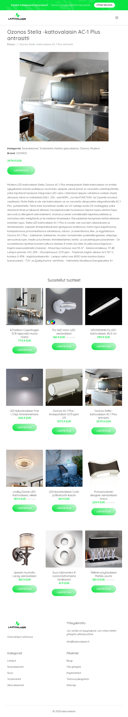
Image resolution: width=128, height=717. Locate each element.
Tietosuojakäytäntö (78, 679)
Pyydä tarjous (104, 5)
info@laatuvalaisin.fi (78, 641)
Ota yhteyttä (74, 666)
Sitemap (71, 685)
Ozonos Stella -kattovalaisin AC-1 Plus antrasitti (103, 414)
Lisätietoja (21, 170)
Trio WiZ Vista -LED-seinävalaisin (64, 331)
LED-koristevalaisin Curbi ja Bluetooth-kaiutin (64, 493)
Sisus (10, 672)
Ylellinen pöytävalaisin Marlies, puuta (103, 574)
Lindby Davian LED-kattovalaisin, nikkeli (24, 493)
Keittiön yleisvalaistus (66, 148)
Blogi (69, 660)
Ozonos (84, 148)
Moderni (95, 148)
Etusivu (11, 44)
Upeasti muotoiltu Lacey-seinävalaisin (24, 574)
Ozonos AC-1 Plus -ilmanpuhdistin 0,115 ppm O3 (64, 414)
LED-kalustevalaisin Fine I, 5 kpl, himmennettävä (24, 412)
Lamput (11, 660)
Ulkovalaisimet (15, 685)
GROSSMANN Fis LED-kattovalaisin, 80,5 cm (103, 331)
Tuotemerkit (46, 148)
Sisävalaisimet (30, 148)
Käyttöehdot (74, 672)
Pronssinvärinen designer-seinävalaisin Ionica (103, 495)
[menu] (117, 17)
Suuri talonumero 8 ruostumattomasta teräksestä (64, 576)
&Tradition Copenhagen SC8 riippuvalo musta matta (24, 333)
